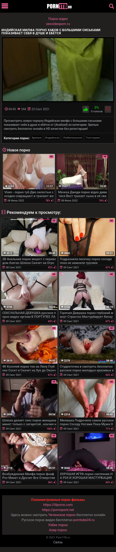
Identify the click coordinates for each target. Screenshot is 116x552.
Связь (58, 542)
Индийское (52, 137)
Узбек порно (58, 525)
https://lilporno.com (58, 505)
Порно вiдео (58, 19)
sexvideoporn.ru (58, 24)
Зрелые (36, 137)
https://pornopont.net (58, 510)
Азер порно (58, 530)
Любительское (72, 137)
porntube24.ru (83, 520)
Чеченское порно (62, 515)
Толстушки (93, 137)
